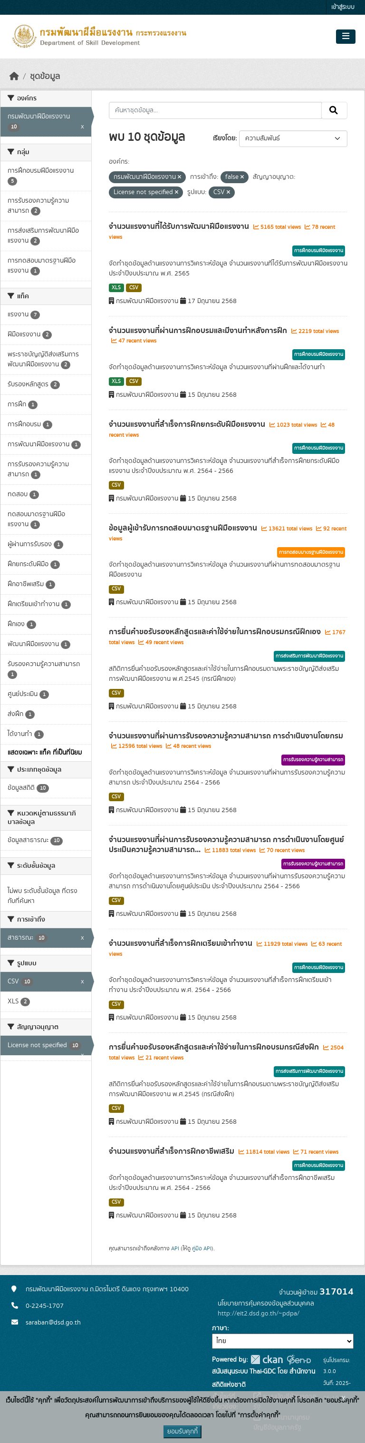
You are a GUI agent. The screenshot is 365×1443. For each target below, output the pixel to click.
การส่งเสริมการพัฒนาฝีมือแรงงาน (309, 656)
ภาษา (219, 1328)
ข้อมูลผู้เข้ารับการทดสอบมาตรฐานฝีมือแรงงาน (184, 528)
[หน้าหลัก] (14, 76)
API (175, 1248)
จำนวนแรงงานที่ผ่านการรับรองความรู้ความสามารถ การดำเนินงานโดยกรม (226, 736)
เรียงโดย (224, 138)
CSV (133, 288)
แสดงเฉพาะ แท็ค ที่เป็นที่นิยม (45, 752)
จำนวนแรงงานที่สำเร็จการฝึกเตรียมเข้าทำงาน (181, 943)
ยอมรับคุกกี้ (182, 1431)
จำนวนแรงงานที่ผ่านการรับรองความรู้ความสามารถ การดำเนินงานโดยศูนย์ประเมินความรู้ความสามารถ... (226, 845)
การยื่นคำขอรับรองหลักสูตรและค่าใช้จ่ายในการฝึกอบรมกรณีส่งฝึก (215, 1047)
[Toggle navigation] (345, 36)
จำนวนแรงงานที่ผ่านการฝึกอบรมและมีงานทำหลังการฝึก (199, 330)
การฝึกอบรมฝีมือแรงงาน (318, 250)
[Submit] (334, 110)
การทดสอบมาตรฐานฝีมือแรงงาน (311, 552)
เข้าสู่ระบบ (343, 7)
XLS (116, 288)
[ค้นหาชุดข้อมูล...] (215, 110)
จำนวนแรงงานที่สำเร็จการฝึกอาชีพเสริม (172, 1151)
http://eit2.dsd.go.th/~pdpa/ (258, 1313)
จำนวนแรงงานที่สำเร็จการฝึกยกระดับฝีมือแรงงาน (188, 424)
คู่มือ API (201, 1248)
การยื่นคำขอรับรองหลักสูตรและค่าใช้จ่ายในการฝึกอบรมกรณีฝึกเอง (216, 632)
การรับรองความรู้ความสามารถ (313, 759)
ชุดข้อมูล (45, 76)
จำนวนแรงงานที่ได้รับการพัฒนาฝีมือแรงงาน (180, 226)
